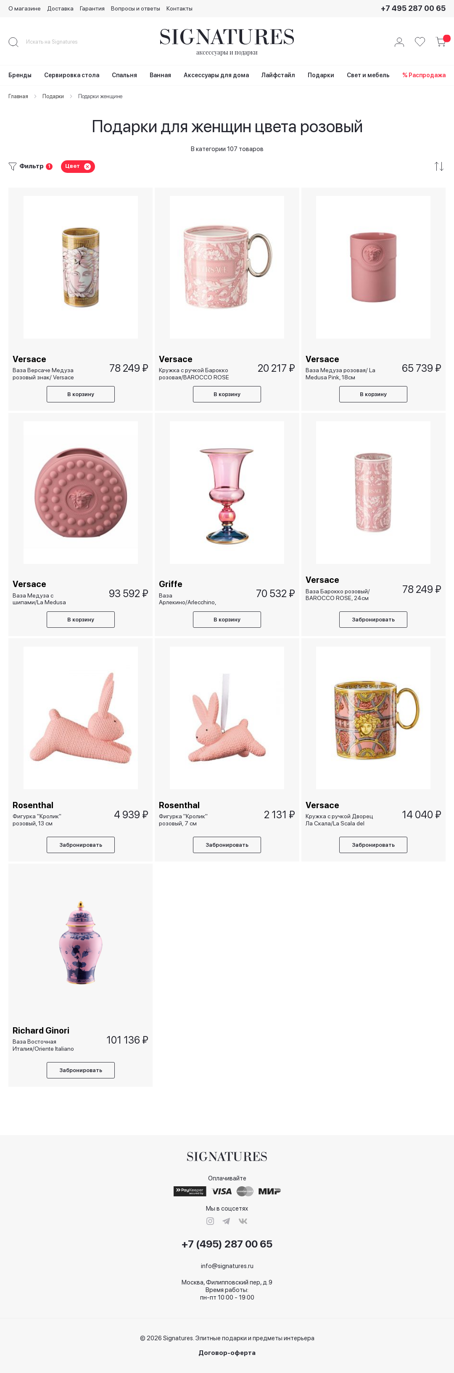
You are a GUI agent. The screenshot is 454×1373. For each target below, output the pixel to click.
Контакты (179, 8)
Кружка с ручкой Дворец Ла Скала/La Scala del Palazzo (339, 820)
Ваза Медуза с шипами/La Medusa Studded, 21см (39, 599)
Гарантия (92, 8)
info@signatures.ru (227, 1266)
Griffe (170, 584)
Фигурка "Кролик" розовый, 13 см (37, 820)
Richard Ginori (41, 1031)
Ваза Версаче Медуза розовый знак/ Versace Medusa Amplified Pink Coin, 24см (43, 373)
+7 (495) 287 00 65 (227, 1244)
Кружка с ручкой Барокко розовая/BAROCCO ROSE (194, 373)
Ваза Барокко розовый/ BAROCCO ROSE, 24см (338, 594)
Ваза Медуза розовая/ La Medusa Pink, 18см (340, 373)
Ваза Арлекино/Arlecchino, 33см (187, 599)
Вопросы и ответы (135, 8)
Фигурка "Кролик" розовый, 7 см (183, 820)
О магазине (24, 8)
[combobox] (58, 42)
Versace (29, 359)
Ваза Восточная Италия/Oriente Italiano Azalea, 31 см (43, 1045)
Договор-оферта (227, 1353)
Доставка (60, 8)
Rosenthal (33, 805)
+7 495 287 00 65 (413, 8)
